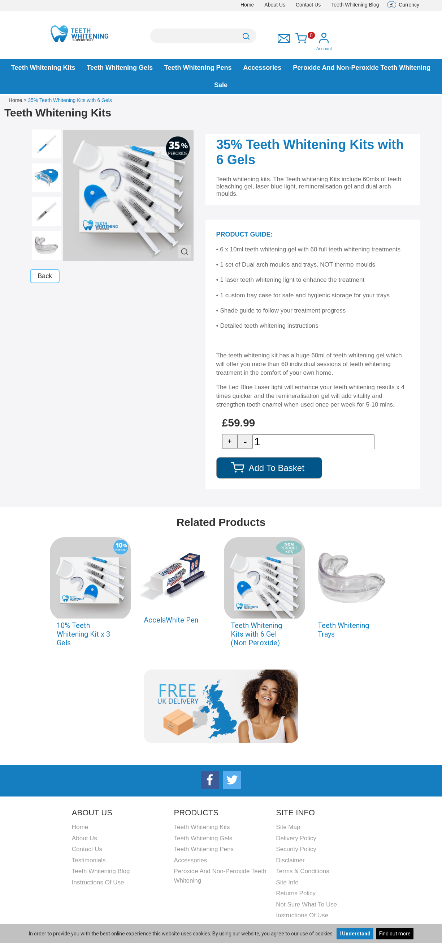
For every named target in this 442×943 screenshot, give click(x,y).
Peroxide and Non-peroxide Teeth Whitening (361, 67)
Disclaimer (290, 860)
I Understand (354, 933)
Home (247, 5)
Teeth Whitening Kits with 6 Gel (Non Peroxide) (256, 634)
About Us (274, 5)
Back (45, 276)
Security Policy (296, 849)
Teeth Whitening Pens (198, 67)
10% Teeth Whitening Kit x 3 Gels (83, 634)
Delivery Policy (296, 838)
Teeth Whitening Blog (355, 5)
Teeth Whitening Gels (120, 67)
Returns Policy (296, 893)
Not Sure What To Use (306, 904)
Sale (221, 85)
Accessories (262, 67)
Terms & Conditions (302, 871)
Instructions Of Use (98, 882)
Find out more (395, 933)
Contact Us (308, 5)
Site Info (287, 882)
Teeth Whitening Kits (43, 67)
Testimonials (89, 860)
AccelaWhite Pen (171, 620)
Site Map (288, 827)
